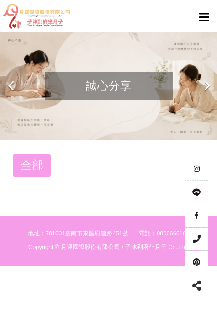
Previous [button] (11, 85)
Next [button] (206, 85)
